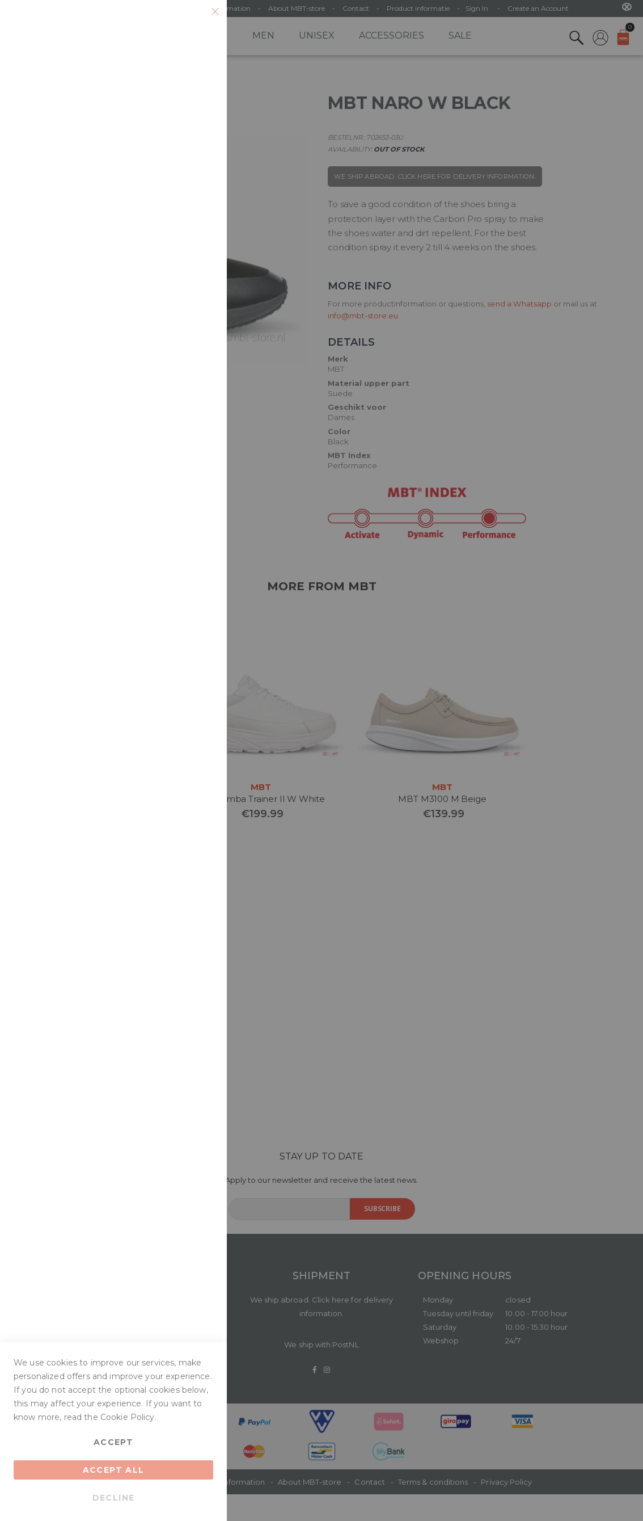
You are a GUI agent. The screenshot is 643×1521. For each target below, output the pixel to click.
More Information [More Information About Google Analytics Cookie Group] (179, 404)
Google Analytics (195, 322)
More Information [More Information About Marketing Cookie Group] (179, 275)
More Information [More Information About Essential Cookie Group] (179, 118)
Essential (195, 22)
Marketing (195, 165)
